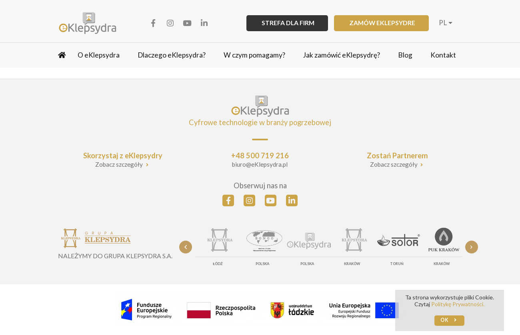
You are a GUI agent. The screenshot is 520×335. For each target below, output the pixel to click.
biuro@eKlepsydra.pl (260, 164)
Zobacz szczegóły (119, 164)
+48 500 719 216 (260, 155)
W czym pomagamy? (254, 55)
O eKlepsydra (99, 55)
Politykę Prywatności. (457, 304)
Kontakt (443, 55)
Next (471, 247)
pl (443, 23)
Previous (185, 247)
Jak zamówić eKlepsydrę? (341, 55)
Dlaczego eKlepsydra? (172, 55)
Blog (405, 55)
